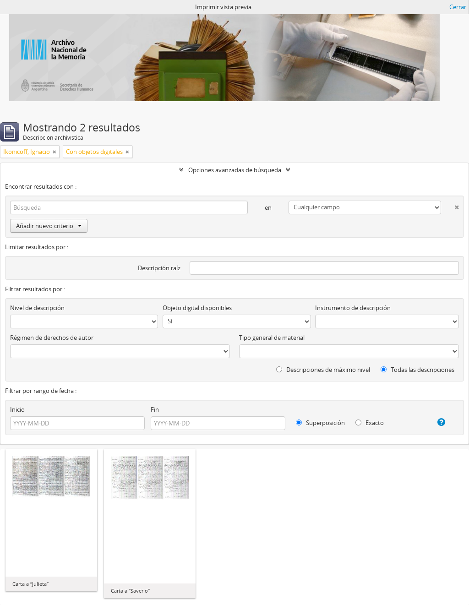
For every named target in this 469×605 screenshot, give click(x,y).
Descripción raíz (159, 268)
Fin (155, 409)
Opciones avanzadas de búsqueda (234, 170)
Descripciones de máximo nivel (323, 369)
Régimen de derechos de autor (51, 337)
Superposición (320, 423)
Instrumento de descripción (353, 308)
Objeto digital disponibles (197, 308)
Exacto (369, 423)
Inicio (17, 409)
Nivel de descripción (37, 308)
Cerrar (457, 7)
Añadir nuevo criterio (49, 226)
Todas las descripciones (417, 369)
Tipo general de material (272, 337)
